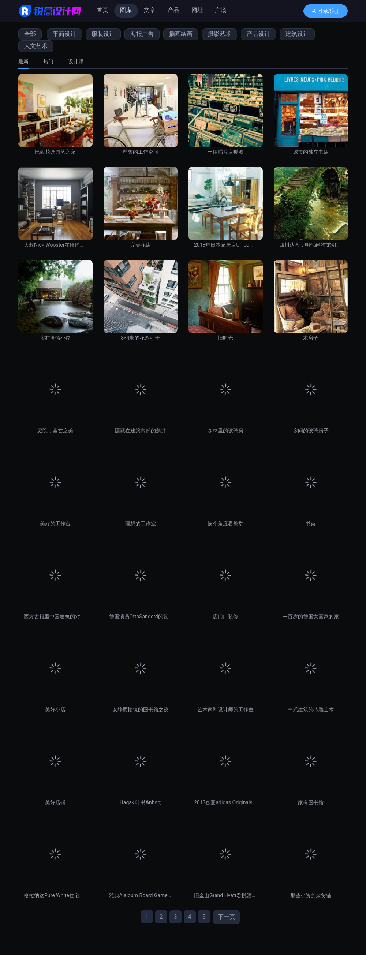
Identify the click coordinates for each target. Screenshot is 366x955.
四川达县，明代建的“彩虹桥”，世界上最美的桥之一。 (311, 245)
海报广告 (142, 33)
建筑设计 (297, 33)
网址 (197, 10)
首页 (102, 10)
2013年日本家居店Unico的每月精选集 (225, 245)
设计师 (75, 61)
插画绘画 (181, 33)
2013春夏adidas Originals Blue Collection (225, 802)
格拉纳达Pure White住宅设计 (55, 895)
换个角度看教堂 (225, 524)
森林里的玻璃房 (225, 431)
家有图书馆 (311, 802)
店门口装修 (225, 616)
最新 (23, 61)
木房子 (310, 338)
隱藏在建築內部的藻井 (140, 431)
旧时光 (225, 338)
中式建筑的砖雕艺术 (311, 709)
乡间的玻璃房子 (311, 431)
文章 (150, 10)
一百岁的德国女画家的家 (311, 616)
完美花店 (140, 245)
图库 (126, 10)
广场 (221, 10)
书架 (311, 524)
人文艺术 (36, 45)
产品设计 (258, 33)
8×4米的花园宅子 (140, 338)
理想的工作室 (140, 524)
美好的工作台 (55, 524)
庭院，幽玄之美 (55, 431)
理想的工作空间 (140, 152)
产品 (173, 10)
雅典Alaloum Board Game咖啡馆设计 (140, 895)
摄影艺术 (219, 33)
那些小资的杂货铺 (310, 895)
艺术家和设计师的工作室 (225, 709)
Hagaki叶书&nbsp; (140, 802)
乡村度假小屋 (55, 338)
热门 (48, 61)
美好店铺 (55, 802)
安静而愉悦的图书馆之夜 (140, 709)
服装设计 (103, 33)
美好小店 (55, 709)
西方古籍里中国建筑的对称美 (55, 616)
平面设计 (64, 33)
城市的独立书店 (311, 152)
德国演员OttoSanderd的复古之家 (140, 616)
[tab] (27, 61)
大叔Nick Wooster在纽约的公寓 (55, 245)
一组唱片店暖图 (225, 152)
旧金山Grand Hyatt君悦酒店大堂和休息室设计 (225, 895)
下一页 (226, 916)
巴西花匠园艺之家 (55, 152)
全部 (30, 33)
